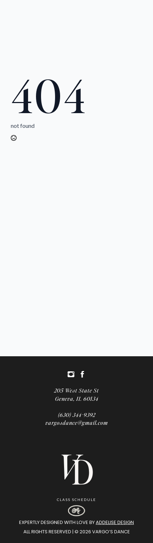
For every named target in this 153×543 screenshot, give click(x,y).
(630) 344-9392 (76, 414)
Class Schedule (76, 499)
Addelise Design (115, 522)
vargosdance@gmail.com (76, 422)
